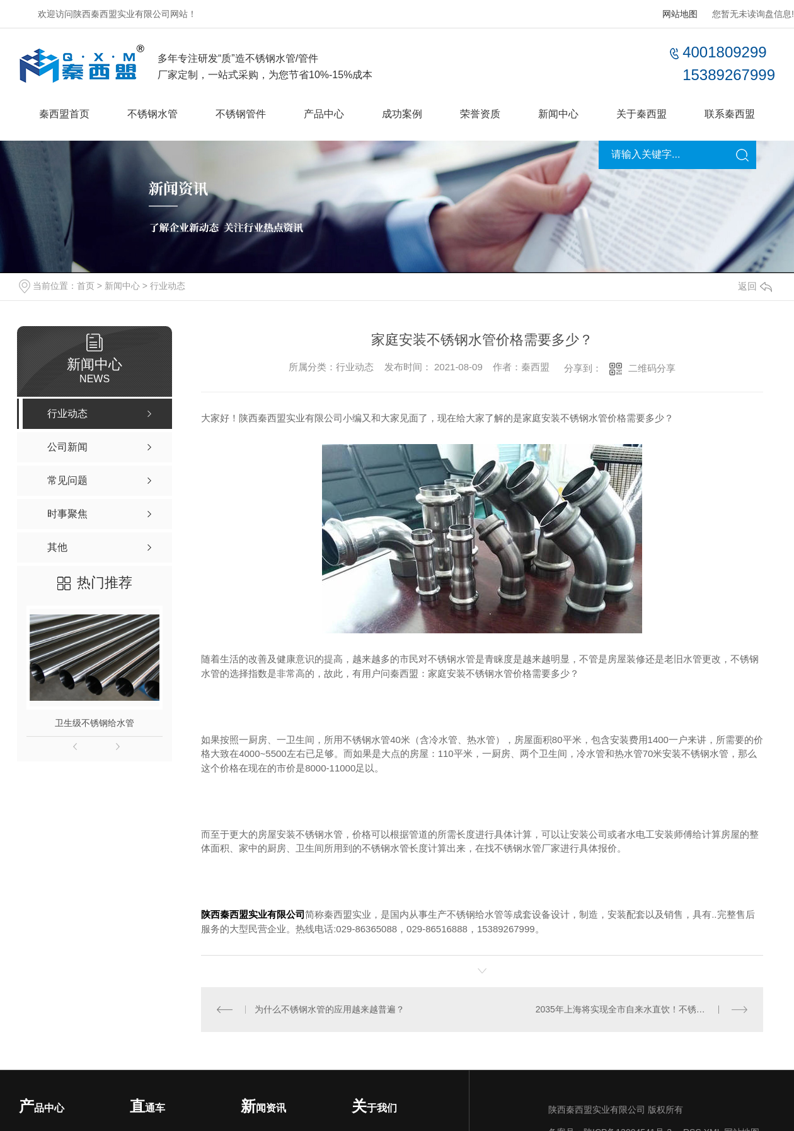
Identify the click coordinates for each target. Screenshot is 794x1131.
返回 (755, 286)
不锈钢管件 (241, 113)
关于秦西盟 (641, 113)
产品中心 (324, 113)
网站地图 (680, 14)
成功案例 (402, 113)
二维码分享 (652, 368)
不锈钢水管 (152, 113)
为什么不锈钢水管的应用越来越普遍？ (330, 1009)
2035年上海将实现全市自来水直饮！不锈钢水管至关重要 (642, 1009)
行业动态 (167, 286)
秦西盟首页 (64, 113)
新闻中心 (558, 113)
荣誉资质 (480, 113)
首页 (86, 286)
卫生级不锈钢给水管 (94, 723)
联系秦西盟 (730, 113)
